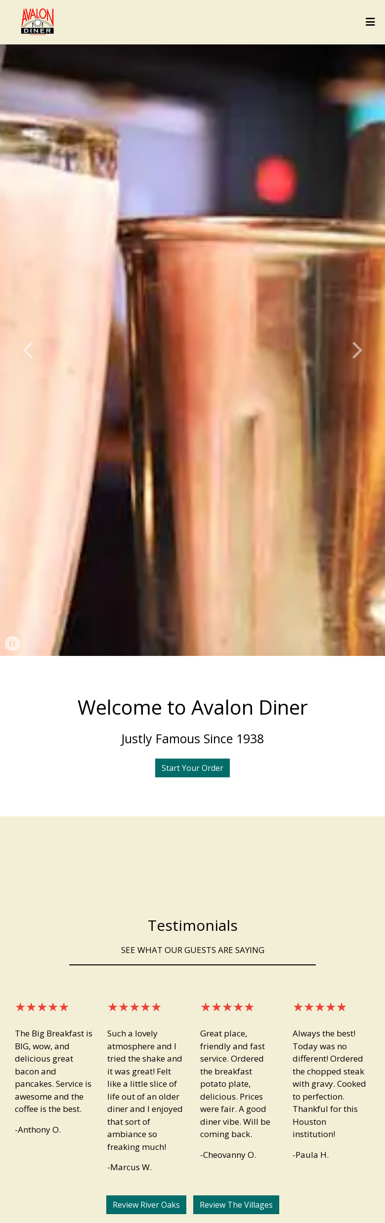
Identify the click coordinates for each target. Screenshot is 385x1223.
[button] (29, 350)
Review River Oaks (146, 1204)
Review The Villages (236, 1204)
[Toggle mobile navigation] (370, 22)
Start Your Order (192, 768)
